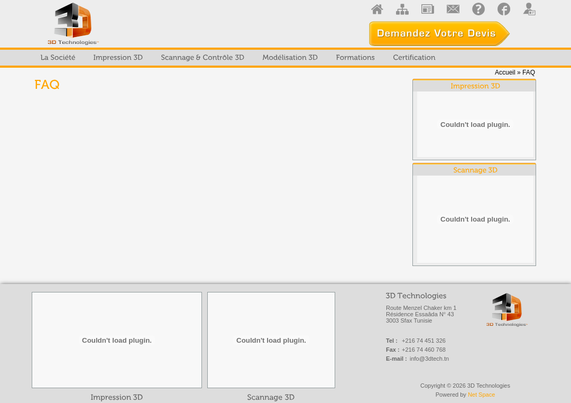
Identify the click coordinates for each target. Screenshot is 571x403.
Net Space (481, 394)
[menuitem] (58, 58)
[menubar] (238, 58)
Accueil (505, 72)
